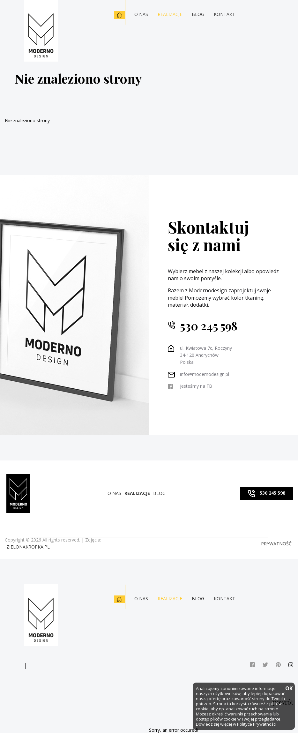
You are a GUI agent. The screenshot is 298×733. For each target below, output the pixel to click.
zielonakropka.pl (28, 547)
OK (288, 689)
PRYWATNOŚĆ (276, 544)
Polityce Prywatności (256, 724)
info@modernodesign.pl (204, 374)
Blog (198, 14)
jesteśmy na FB (196, 386)
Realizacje (170, 14)
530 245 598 (208, 327)
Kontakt (224, 14)
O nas (141, 14)
